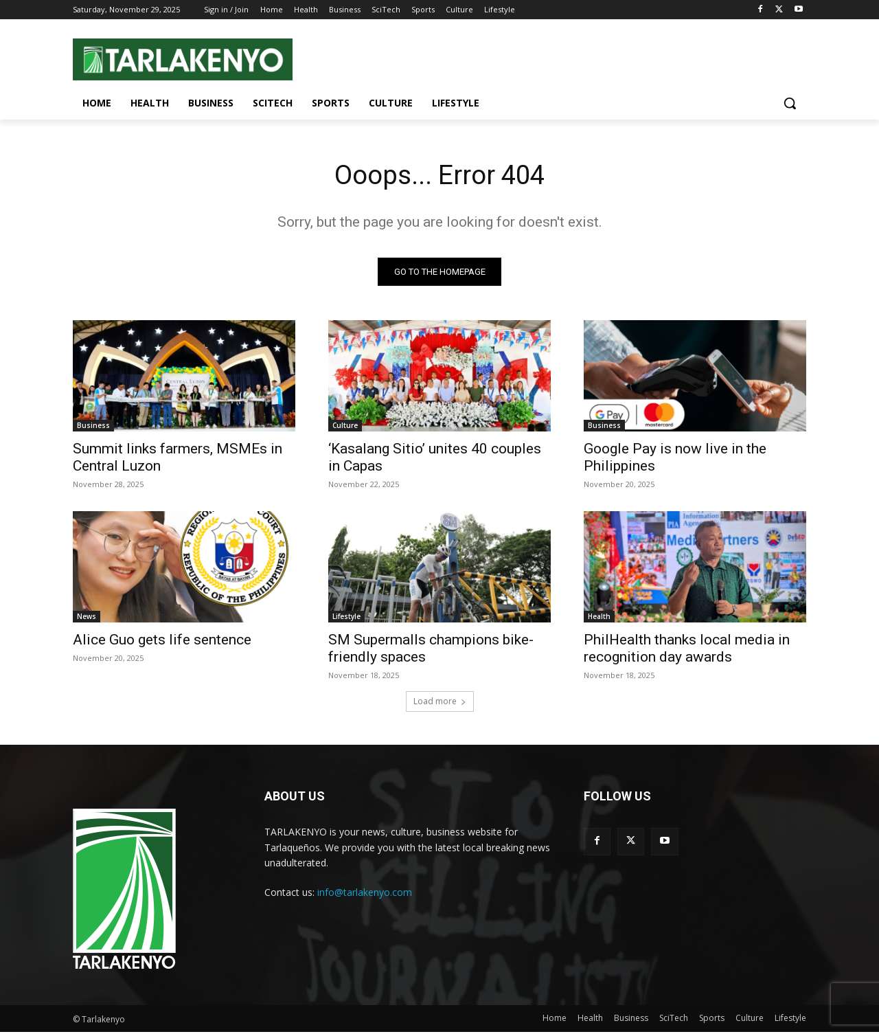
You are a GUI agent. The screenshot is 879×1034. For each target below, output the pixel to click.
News (86, 618)
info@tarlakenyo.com (364, 894)
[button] (789, 103)
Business (93, 427)
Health (599, 618)
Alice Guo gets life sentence (162, 641)
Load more (439, 703)
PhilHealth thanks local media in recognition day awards (687, 650)
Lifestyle (346, 618)
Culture (345, 427)
